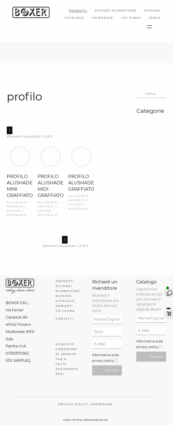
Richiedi (112, 370)
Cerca (155, 17)
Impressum (102, 404)
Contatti (64, 318)
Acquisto (65, 344)
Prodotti (78, 10)
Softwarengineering (95, 419)
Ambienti (64, 305)
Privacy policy (73, 404)
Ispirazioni (103, 17)
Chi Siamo (131, 17)
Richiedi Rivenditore (116, 10)
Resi (60, 373)
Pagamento (67, 369)
